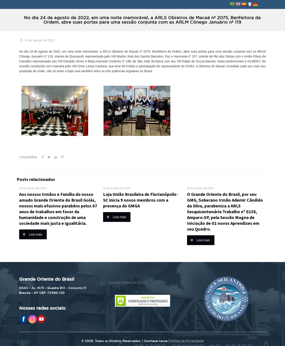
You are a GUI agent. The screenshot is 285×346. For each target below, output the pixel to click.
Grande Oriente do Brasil (128, 282)
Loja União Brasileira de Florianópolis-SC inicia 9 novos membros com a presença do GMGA (140, 200)
